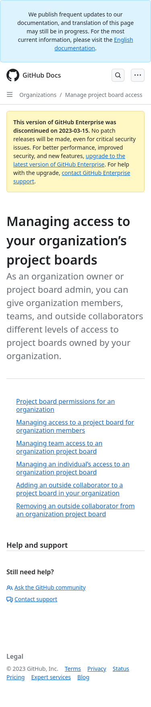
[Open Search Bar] (118, 75)
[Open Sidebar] (9, 94)
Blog (83, 677)
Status (121, 668)
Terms (73, 668)
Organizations (37, 95)
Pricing (15, 677)
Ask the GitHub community (46, 587)
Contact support (31, 599)
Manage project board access (103, 95)
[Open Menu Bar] (138, 75)
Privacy (96, 668)
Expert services (51, 677)
